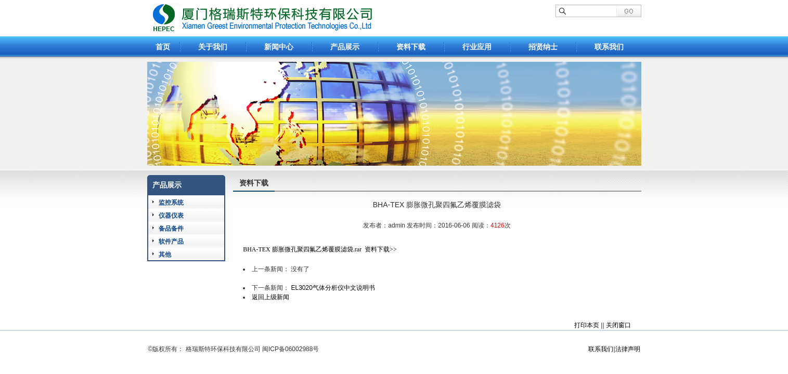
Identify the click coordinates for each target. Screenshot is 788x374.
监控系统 (171, 202)
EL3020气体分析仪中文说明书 (332, 287)
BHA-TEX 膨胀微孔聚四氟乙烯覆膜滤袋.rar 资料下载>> (320, 249)
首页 (163, 47)
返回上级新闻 (270, 297)
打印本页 (586, 325)
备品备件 (171, 228)
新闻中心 (278, 47)
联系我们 (609, 47)
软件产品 (171, 241)
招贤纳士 (543, 47)
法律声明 (627, 349)
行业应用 (477, 47)
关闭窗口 (618, 325)
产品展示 (344, 47)
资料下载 (410, 47)
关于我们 (212, 47)
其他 (165, 254)
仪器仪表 (171, 215)
